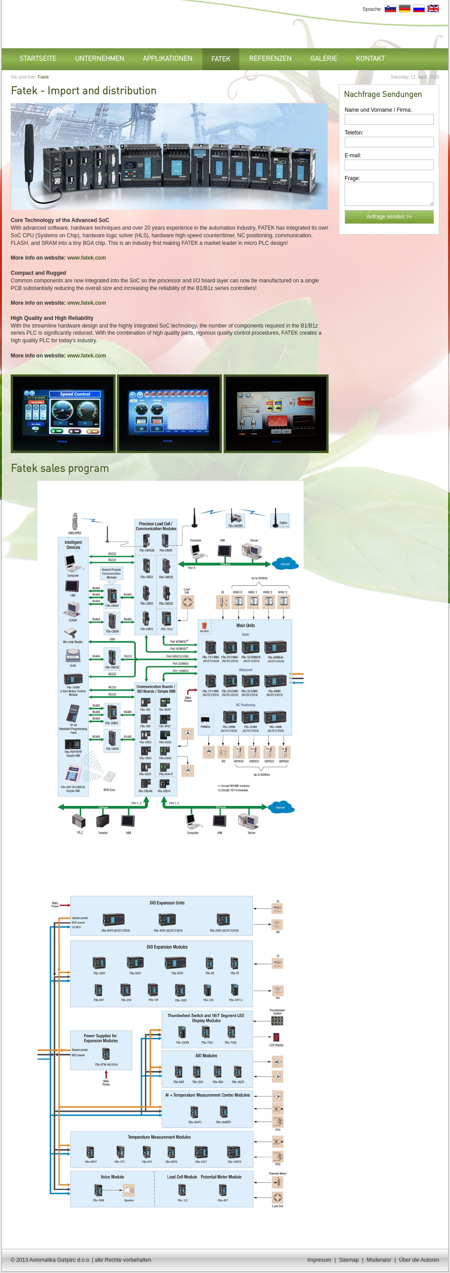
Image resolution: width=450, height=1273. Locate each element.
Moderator (379, 1260)
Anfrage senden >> (389, 217)
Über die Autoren (419, 1260)
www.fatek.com (86, 258)
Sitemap (349, 1260)
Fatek (43, 77)
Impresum (319, 1260)
